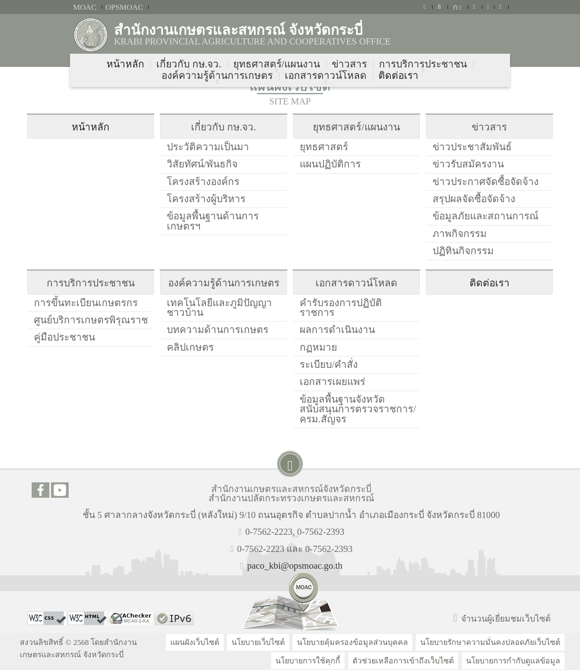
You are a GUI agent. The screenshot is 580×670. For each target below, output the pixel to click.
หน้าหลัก (91, 127)
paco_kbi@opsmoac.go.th (295, 565)
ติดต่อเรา (490, 283)
